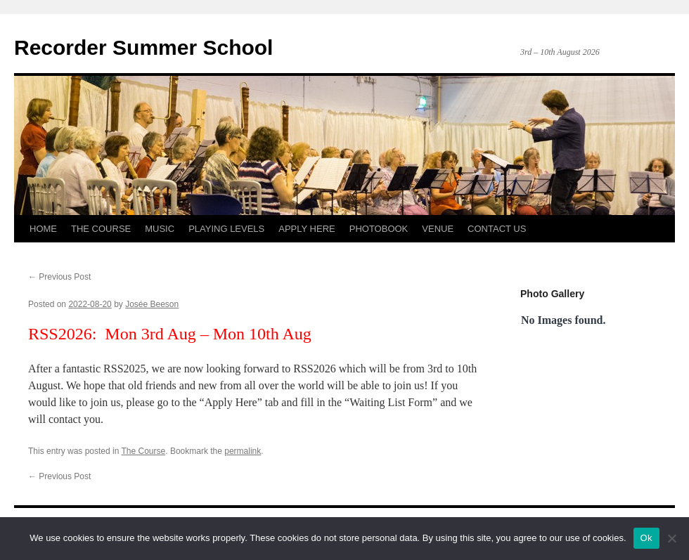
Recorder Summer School (143, 47)
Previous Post (59, 277)
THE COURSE (101, 228)
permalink (242, 451)
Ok (646, 538)
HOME (43, 228)
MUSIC (159, 228)
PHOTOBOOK (378, 228)
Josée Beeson (152, 304)
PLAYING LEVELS (226, 228)
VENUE (437, 228)
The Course (144, 451)
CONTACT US (497, 228)
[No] (671, 538)
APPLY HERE (306, 228)
